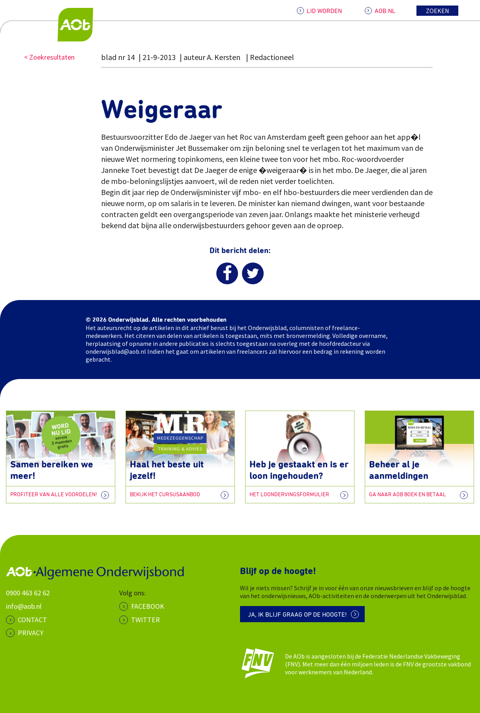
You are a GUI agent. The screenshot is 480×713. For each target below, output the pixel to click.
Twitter (145, 619)
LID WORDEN (324, 11)
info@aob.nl (23, 606)
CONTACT (32, 619)
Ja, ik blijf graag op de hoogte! (297, 615)
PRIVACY (30, 632)
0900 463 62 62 (28, 592)
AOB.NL (385, 11)
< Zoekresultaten (49, 57)
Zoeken (437, 11)
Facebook (147, 606)
